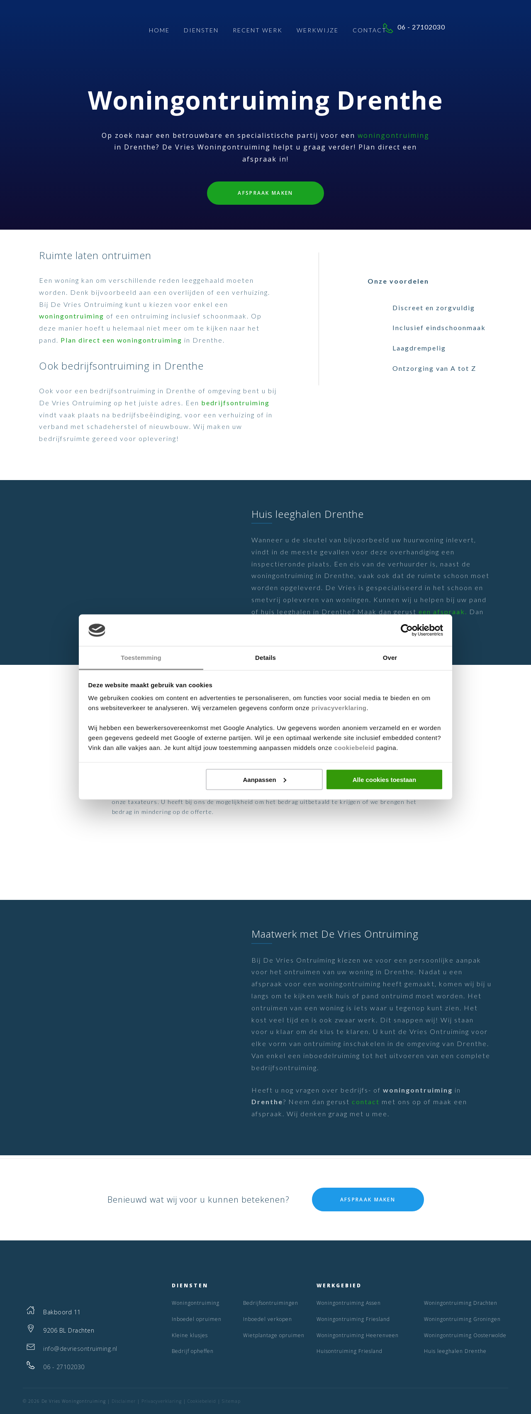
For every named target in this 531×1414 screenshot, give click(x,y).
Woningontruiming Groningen (462, 1319)
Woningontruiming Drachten (460, 1302)
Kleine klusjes (190, 1335)
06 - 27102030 (467, 29)
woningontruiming (393, 135)
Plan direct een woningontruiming (121, 340)
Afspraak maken (265, 192)
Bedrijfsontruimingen (270, 1302)
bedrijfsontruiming (235, 403)
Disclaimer (124, 1401)
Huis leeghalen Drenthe (455, 1351)
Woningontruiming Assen (349, 1302)
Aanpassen (264, 779)
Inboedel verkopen (267, 1319)
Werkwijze (318, 31)
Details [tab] (265, 657)
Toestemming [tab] (141, 657)
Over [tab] (390, 657)
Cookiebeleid (202, 1401)
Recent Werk (258, 31)
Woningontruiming (195, 1302)
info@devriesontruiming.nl (80, 1349)
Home (159, 31)
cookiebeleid (354, 747)
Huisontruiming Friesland (349, 1351)
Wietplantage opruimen (273, 1335)
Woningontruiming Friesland (353, 1319)
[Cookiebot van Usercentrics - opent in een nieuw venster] (406, 630)
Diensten (201, 31)
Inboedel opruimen (197, 1319)
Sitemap (231, 1401)
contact (366, 1101)
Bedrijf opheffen (193, 1351)
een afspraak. (443, 611)
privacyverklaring (339, 707)
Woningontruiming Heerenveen (358, 1335)
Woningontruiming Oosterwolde (465, 1335)
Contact (370, 31)
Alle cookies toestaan (384, 779)
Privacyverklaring (161, 1401)
